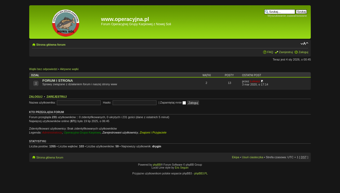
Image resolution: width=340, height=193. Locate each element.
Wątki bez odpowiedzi (43, 69)
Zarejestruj (286, 52)
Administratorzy (52, 132)
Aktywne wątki (69, 69)
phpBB (157, 164)
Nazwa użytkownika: (42, 102)
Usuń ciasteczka (252, 157)
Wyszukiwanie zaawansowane (287, 15)
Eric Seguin (181, 167)
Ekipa (235, 157)
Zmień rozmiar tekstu (304, 43)
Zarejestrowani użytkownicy (120, 132)
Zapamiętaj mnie (173, 102)
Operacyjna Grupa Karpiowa (82, 132)
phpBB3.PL (201, 173)
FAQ (270, 52)
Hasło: (107, 102)
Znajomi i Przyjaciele (153, 132)
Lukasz (255, 81)
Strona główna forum (51, 44)
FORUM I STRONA (57, 81)
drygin (156, 146)
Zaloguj (303, 52)
